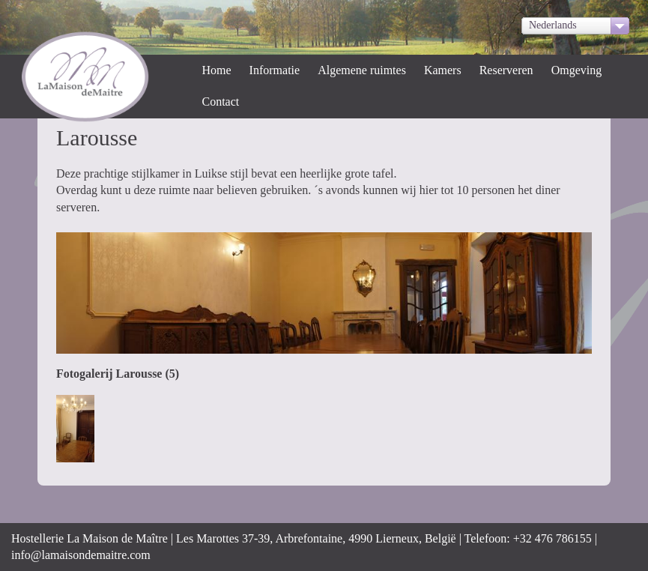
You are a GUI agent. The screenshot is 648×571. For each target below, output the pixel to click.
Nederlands (553, 25)
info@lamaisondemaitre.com (81, 555)
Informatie (274, 70)
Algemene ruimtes (362, 70)
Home (216, 70)
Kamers (442, 70)
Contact (221, 101)
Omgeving (576, 70)
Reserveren (506, 70)
